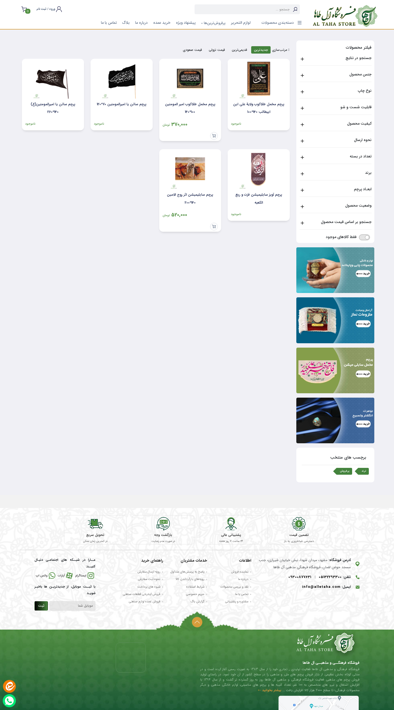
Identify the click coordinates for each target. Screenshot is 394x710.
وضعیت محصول (358, 206)
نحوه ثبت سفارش (149, 579)
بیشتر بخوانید (269, 690)
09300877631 (299, 577)
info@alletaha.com (321, 587)
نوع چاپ (365, 91)
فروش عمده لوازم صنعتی (144, 602)
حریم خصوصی (195, 594)
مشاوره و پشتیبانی (236, 602)
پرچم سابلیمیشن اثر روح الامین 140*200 (190, 199)
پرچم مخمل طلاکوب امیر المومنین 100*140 (190, 108)
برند (368, 173)
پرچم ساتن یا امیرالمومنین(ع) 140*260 (53, 108)
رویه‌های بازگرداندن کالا (189, 579)
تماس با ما (109, 23)
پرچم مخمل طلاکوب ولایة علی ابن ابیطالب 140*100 (258, 108)
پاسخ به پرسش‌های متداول (187, 572)
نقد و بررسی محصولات (234, 587)
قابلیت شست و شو (356, 107)
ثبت (41, 606)
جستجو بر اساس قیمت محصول (346, 222)
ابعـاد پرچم (363, 189)
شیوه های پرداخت (148, 587)
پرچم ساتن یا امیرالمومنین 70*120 (121, 104)
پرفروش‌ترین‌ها (213, 23)
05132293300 (330, 577)
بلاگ (126, 23)
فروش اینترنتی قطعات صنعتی (141, 594)
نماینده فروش (239, 572)
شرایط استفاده (195, 587)
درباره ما (141, 23)
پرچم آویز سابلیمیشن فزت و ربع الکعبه (258, 199)
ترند (363, 471)
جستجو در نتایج (359, 58)
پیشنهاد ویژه (186, 23)
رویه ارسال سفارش (148, 572)
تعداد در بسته (361, 156)
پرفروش (344, 471)
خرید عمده (161, 23)
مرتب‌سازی (280, 50)
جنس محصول (360, 74)
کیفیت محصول (359, 124)
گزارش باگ (197, 602)
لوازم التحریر (241, 23)
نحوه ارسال (363, 140)
